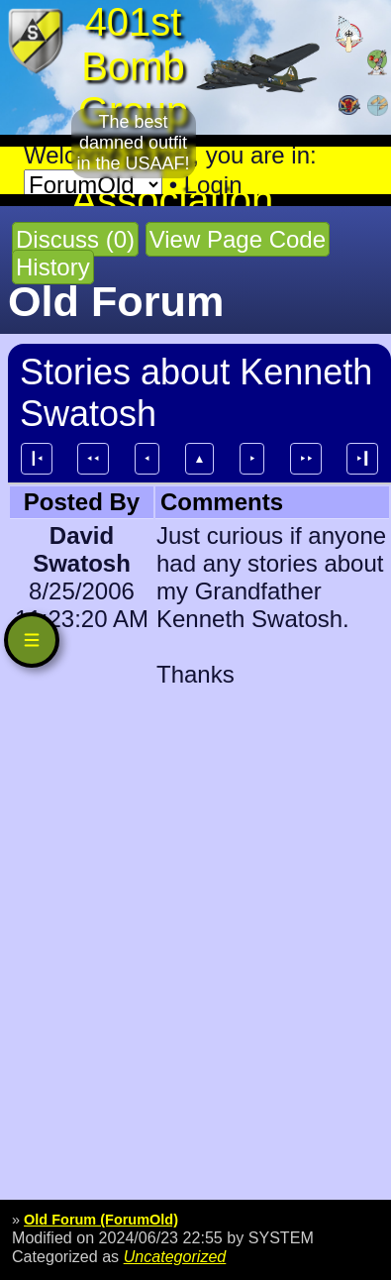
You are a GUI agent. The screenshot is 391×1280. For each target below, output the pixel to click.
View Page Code (237, 239)
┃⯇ (37, 459)
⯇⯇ (93, 459)
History (53, 267)
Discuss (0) (75, 239)
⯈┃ (362, 459)
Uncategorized (175, 1256)
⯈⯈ (306, 459)
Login (213, 184)
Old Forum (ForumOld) (101, 1219)
